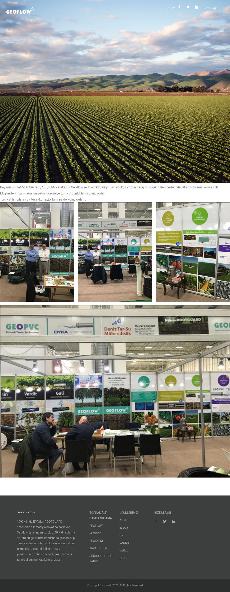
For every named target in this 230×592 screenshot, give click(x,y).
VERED (123, 550)
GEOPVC (95, 533)
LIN (121, 535)
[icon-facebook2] (180, 7)
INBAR (123, 528)
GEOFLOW (96, 525)
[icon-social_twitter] (189, 7)
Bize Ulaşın (210, 7)
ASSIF (123, 520)
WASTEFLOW (98, 548)
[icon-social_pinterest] (197, 7)
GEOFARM (96, 540)
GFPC (123, 558)
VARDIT (124, 543)
